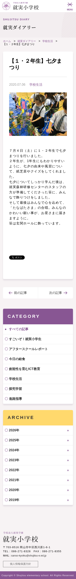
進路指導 (15, 398)
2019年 (14, 500)
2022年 (14, 470)
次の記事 (55, 292)
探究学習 (15, 389)
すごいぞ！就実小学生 (25, 339)
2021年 (14, 480)
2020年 (14, 490)
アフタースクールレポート (28, 349)
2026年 (14, 430)
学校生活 (35, 84)
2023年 (14, 460)
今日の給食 (17, 359)
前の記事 (20, 292)
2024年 (14, 450)
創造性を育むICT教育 (24, 369)
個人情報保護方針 (20, 563)
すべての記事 (18, 329)
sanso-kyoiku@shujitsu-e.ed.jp (28, 555)
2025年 (14, 440)
